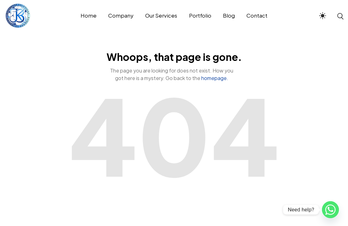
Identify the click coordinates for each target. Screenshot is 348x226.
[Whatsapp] (330, 209)
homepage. (214, 78)
